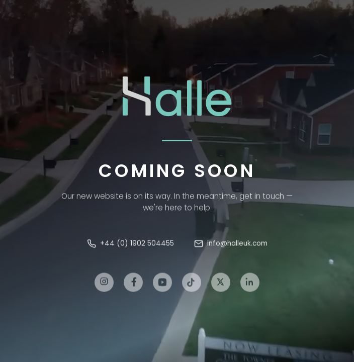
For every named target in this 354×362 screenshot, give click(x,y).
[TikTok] (191, 285)
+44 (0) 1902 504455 (130, 244)
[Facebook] (133, 285)
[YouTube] (162, 285)
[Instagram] (104, 285)
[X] (220, 285)
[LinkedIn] (249, 285)
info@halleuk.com (231, 244)
